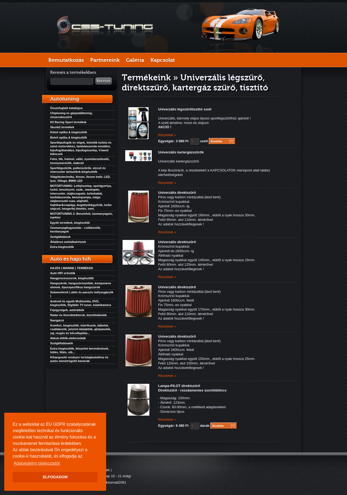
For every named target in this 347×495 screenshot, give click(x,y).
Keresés (104, 81)
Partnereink (105, 60)
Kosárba (216, 141)
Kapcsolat (162, 60)
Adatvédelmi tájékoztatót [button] (37, 463)
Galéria (135, 60)
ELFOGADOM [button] (55, 477)
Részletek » (167, 135)
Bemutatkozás (66, 60)
